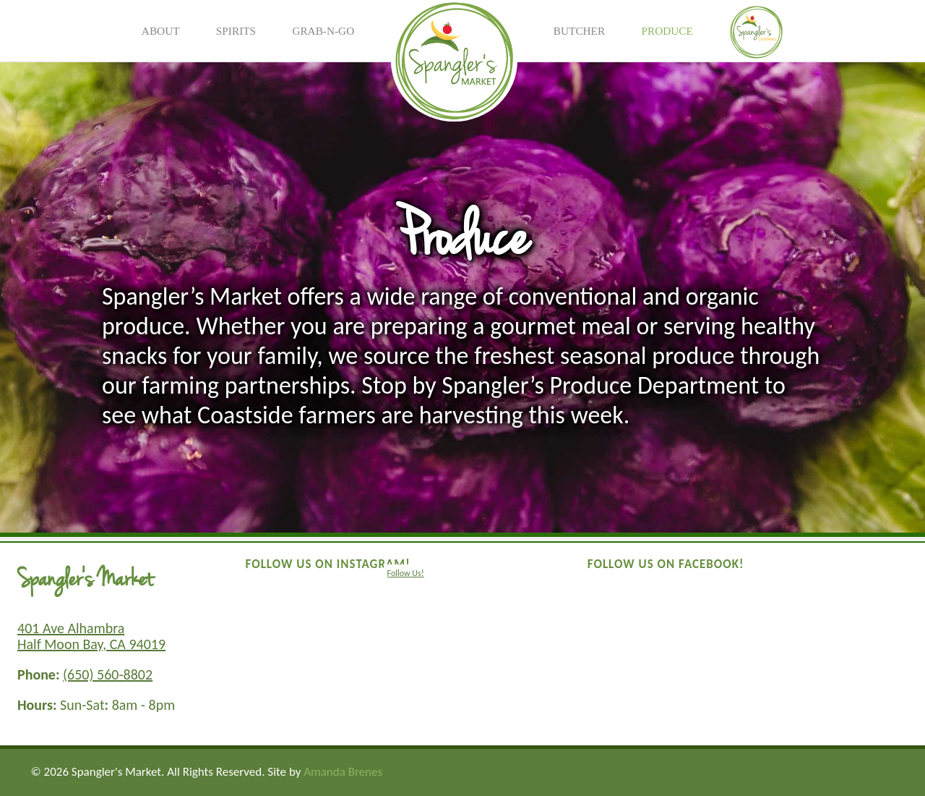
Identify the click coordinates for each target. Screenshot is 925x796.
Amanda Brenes (343, 771)
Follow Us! (405, 573)
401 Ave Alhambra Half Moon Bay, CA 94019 (91, 636)
